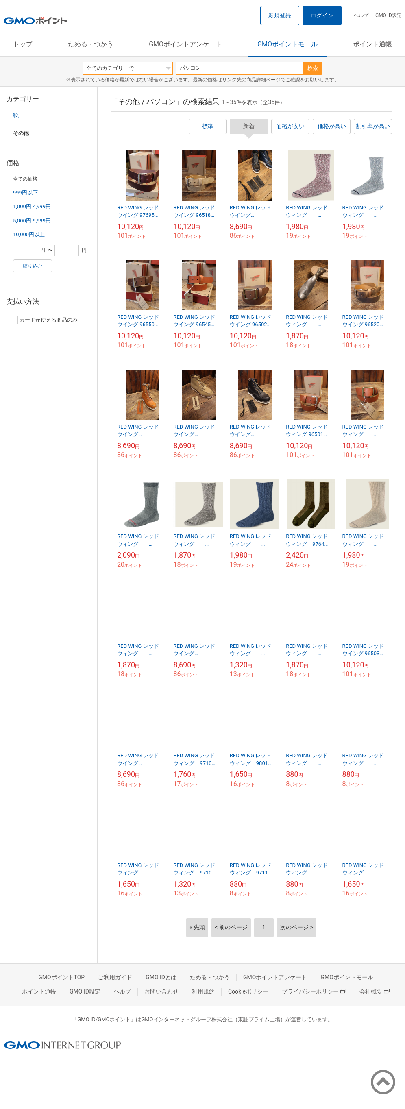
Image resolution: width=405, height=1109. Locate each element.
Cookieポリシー (248, 991)
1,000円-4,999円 (32, 206)
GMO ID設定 (388, 15)
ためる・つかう (90, 44)
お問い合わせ (161, 991)
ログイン (322, 15)
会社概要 (374, 991)
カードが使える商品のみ (44, 320)
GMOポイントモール (287, 44)
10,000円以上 (29, 234)
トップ (23, 44)
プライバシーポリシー (314, 991)
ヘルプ (361, 15)
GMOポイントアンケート (185, 44)
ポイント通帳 (372, 44)
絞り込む (32, 266)
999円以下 (25, 193)
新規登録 (279, 15)
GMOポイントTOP (61, 977)
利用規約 (203, 991)
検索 (312, 68)
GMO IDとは (161, 977)
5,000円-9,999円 (32, 221)
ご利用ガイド (115, 977)
